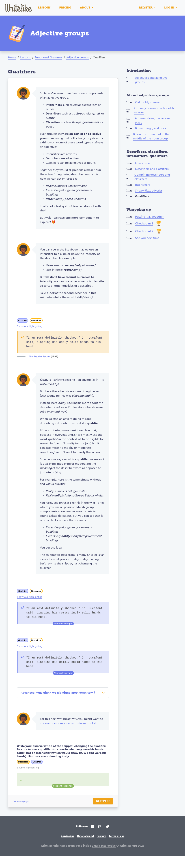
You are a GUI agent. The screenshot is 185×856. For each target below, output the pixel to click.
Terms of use (116, 836)
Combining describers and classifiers (152, 177)
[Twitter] (107, 827)
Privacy (101, 836)
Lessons (44, 7)
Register (146, 7)
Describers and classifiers (152, 169)
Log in (169, 7)
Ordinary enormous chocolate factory (154, 110)
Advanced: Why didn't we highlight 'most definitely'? (58, 692)
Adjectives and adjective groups (151, 80)
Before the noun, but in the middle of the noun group (151, 136)
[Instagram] (99, 827)
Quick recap (143, 163)
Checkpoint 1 (144, 223)
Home (12, 57)
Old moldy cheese (147, 102)
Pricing (65, 7)
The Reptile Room (39, 356)
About (85, 7)
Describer (36, 320)
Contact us (67, 836)
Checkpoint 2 (144, 231)
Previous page (21, 801)
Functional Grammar (48, 57)
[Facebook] (92, 827)
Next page (103, 801)
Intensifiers (142, 184)
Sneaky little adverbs (148, 190)
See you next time (147, 238)
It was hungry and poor (150, 128)
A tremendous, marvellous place (152, 120)
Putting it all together (149, 216)
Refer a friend (85, 836)
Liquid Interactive (104, 845)
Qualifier (22, 320)
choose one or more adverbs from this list (68, 723)
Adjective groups (77, 57)
